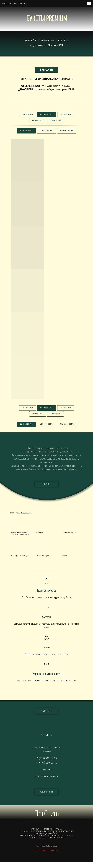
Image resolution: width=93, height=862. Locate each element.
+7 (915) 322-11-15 (46, 758)
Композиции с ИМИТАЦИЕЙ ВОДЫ (46, 833)
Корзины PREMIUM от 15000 (53, 829)
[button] (46, 792)
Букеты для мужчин (57, 838)
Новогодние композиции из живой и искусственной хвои (41, 835)
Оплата (46, 647)
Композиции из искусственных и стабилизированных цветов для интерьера (46, 831)
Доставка (46, 617)
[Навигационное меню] (89, 3)
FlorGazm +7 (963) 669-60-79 (14, 4)
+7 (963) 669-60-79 (46, 762)
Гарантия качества (46, 590)
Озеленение (35, 829)
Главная (70, 835)
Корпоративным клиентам (46, 674)
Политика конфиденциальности (46, 850)
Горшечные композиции (37, 838)
